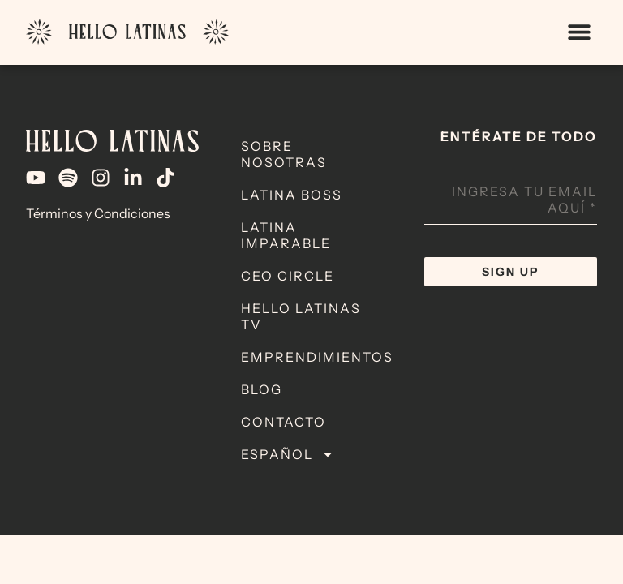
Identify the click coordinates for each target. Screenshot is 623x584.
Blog (261, 389)
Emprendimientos (317, 357)
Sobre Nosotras (284, 154)
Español (287, 454)
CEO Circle (287, 276)
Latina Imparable (286, 235)
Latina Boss (291, 195)
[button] (579, 32)
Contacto (283, 422)
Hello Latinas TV (301, 316)
